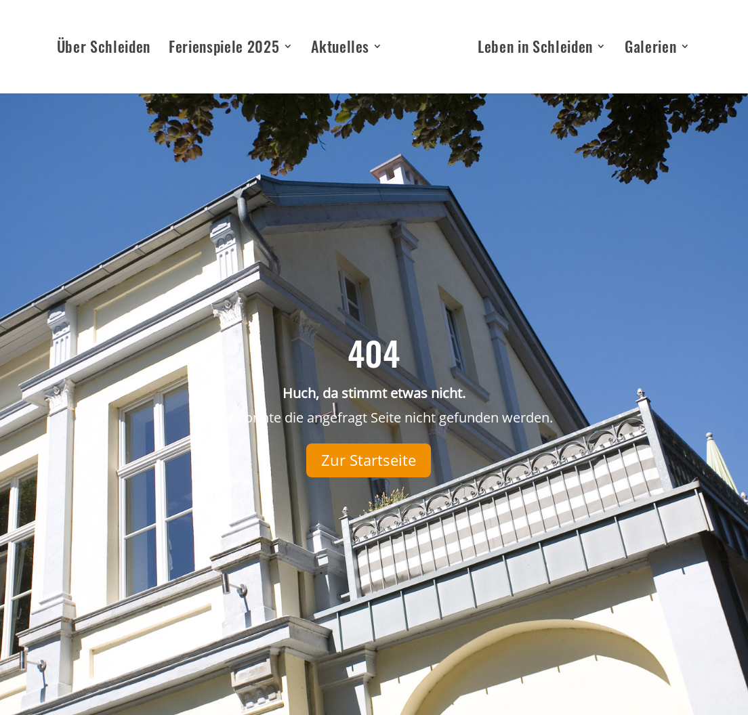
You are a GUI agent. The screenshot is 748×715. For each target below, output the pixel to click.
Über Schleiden (103, 49)
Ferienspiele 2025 (224, 49)
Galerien (650, 49)
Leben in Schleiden (535, 49)
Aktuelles (340, 49)
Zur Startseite (368, 460)
